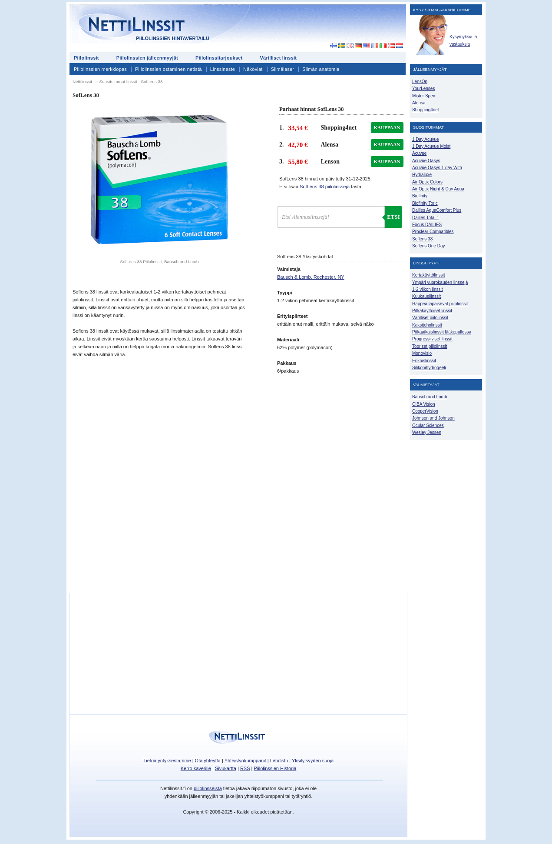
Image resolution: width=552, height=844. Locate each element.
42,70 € (298, 144)
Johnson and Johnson (433, 418)
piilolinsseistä (208, 788)
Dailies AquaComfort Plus (436, 210)
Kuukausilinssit (426, 296)
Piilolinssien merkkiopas (100, 69)
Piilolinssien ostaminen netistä (168, 69)
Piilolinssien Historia (275, 768)
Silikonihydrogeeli (429, 367)
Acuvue (419, 153)
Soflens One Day (428, 246)
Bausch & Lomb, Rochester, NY (310, 277)
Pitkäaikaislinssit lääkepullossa (441, 332)
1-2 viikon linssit (427, 289)
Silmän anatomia (320, 69)
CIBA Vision (423, 404)
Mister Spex (423, 95)
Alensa (419, 102)
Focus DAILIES (427, 224)
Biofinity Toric (425, 203)
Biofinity (419, 195)
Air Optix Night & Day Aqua (438, 189)
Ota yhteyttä (208, 760)
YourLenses (423, 88)
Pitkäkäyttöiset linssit (432, 310)
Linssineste (222, 69)
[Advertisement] (327, 27)
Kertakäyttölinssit (428, 275)
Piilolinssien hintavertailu (172, 38)
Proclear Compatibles (432, 231)
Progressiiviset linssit (432, 339)
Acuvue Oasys (426, 160)
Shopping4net (425, 109)
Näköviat (253, 69)
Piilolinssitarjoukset (219, 57)
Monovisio (422, 353)
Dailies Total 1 (425, 217)
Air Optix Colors (427, 182)
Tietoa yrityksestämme (167, 760)
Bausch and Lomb (429, 396)
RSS (245, 768)
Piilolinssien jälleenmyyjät (147, 57)
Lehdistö (279, 760)
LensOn (419, 81)
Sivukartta (225, 768)
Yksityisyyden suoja (313, 760)
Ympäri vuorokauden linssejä (440, 282)
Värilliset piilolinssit (430, 317)
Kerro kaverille (196, 768)
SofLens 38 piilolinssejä (325, 186)
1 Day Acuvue (425, 139)
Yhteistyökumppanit (245, 760)
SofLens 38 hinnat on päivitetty (325, 178)
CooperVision (425, 411)
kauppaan (387, 127)
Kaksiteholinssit (427, 325)
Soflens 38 (422, 239)
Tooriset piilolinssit (429, 346)
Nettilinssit (82, 81)
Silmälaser (282, 69)
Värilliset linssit (278, 57)
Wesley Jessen (426, 432)
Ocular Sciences (428, 425)
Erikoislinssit (424, 360)
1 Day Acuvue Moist (431, 146)
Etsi (393, 217)
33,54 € (298, 127)
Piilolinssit (86, 57)
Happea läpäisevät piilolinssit (440, 303)
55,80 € (298, 161)
